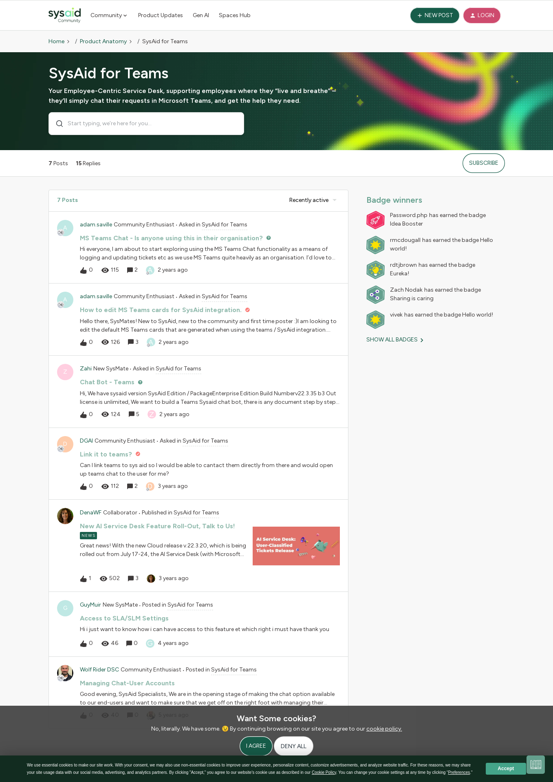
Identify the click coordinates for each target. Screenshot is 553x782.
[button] (435, 15)
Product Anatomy (103, 41)
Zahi (86, 368)
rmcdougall (405, 240)
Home (56, 41)
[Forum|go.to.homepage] (64, 15)
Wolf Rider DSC (99, 669)
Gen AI (201, 15)
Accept (506, 768)
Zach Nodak (406, 289)
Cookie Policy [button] (324, 772)
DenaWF (90, 512)
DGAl (86, 440)
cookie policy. (384, 728)
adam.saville (96, 224)
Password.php (408, 215)
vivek (396, 314)
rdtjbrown (403, 264)
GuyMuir (90, 604)
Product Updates (160, 15)
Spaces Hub (235, 15)
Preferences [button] (459, 772)
